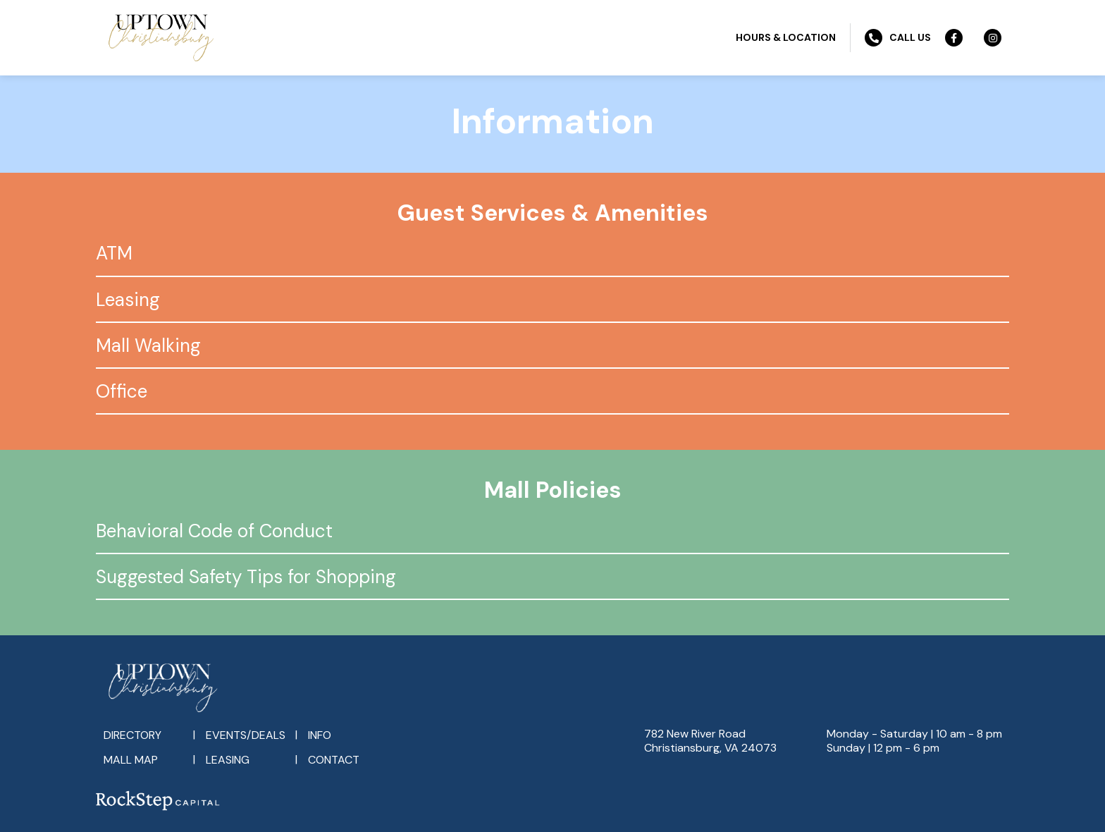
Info (319, 735)
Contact (333, 759)
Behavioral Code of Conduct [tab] (214, 531)
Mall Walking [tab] (148, 345)
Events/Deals (245, 735)
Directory (132, 735)
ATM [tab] (114, 253)
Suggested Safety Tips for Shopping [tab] (246, 577)
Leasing (227, 759)
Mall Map (131, 759)
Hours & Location (786, 37)
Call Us (898, 38)
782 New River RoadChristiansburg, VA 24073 (710, 740)
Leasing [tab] (128, 300)
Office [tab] (121, 391)
